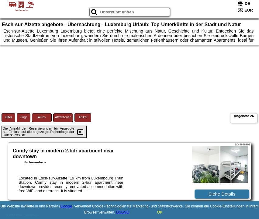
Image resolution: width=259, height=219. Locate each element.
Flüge (23, 117)
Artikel (83, 117)
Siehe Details (222, 193)
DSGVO (122, 212)
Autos (42, 117)
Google (66, 206)
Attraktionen (63, 117)
